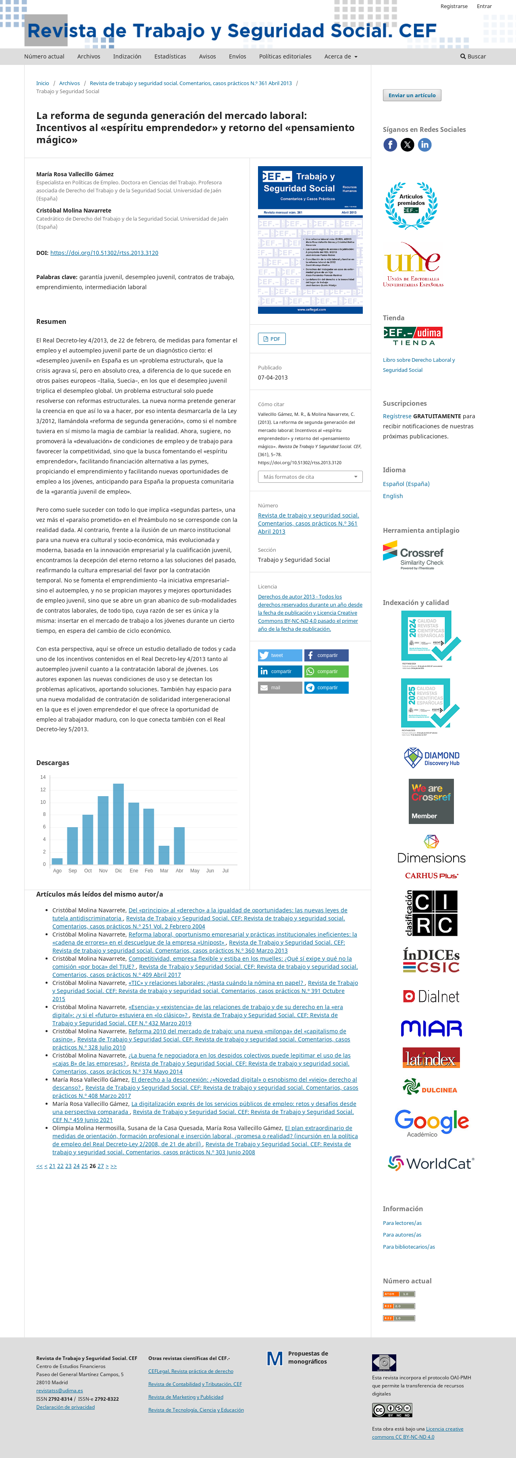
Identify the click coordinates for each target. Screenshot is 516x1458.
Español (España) (406, 484)
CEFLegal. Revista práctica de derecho (190, 1371)
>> (113, 1166)
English (393, 496)
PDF (274, 338)
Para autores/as (402, 1234)
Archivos (88, 56)
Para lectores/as (402, 1222)
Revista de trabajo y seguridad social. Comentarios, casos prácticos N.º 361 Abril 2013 (191, 83)
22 (60, 1166)
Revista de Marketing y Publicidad (185, 1396)
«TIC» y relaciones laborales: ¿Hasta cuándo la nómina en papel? (217, 983)
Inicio (42, 83)
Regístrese (397, 416)
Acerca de (339, 56)
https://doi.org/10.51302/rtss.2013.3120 (104, 253)
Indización (127, 56)
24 (76, 1166)
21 (52, 1166)
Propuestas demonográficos (308, 1357)
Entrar (484, 6)
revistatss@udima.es (59, 1390)
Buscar (473, 56)
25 (84, 1166)
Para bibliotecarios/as (409, 1246)
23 (68, 1166)
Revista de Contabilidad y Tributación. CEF (195, 1384)
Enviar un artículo (412, 95)
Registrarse (454, 6)
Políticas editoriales (285, 56)
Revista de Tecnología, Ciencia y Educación (196, 1409)
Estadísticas (170, 56)
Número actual (44, 56)
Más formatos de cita (289, 476)
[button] (280, 655)
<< (39, 1166)
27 (101, 1166)
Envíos (237, 56)
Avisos (207, 56)
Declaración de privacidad (65, 1407)
